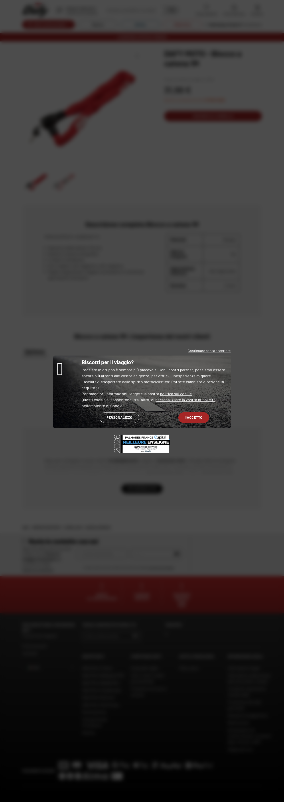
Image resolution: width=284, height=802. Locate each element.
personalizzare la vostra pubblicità (185, 399)
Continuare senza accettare (209, 350)
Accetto (193, 417)
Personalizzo (119, 417)
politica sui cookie (176, 393)
